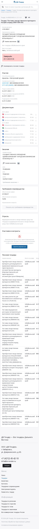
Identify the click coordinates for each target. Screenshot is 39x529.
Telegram (7, 466)
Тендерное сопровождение (10, 487)
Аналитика (4, 481)
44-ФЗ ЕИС (5, 84)
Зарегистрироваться (19, 247)
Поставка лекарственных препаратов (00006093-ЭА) (10, 319)
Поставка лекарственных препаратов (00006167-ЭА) (10, 306)
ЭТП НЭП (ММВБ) (8, 86)
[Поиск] (3, 7)
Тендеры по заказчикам (9, 510)
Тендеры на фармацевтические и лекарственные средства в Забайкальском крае (18, 223)
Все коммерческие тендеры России (13, 513)
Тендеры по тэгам (7, 507)
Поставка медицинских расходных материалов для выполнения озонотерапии (11, 313)
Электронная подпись (8, 490)
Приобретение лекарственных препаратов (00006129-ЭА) (12, 293)
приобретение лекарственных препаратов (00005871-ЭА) (12, 418)
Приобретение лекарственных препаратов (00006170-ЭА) (12, 282)
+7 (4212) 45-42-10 (10, 459)
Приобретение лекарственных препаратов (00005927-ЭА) (12, 394)
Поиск (3, 476)
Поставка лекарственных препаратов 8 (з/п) (10, 330)
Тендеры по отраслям (8, 504)
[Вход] (37, 2)
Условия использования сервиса (12, 526)
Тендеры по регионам (8, 502)
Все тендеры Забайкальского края (13, 46)
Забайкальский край (13, 51)
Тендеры (4, 479)
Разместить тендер (7, 493)
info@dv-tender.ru (8, 462)
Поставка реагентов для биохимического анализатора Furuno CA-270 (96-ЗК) (12, 299)
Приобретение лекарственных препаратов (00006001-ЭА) (12, 375)
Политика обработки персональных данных (15, 522)
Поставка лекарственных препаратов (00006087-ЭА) (10, 325)
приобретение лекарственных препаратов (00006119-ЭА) (12, 287)
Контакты (4, 484)
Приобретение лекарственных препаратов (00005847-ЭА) (12, 424)
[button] (19, 208)
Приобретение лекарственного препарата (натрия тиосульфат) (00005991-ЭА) (12, 368)
